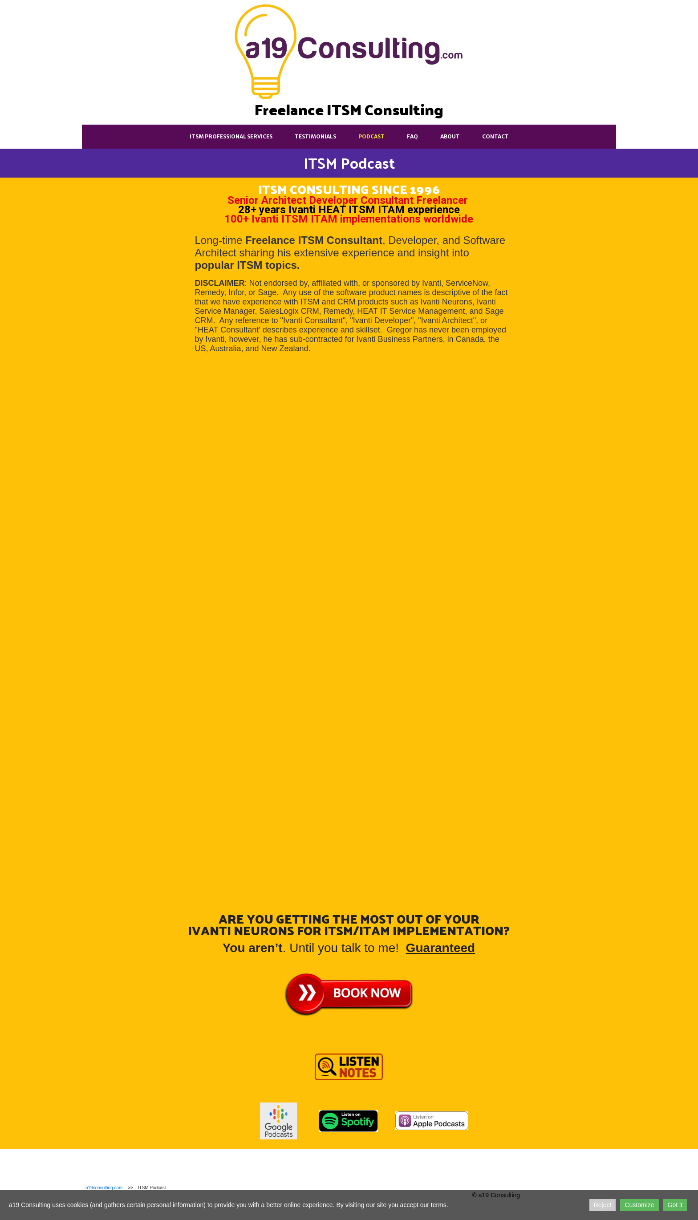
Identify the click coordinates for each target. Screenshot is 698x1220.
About (450, 136)
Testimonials (315, 136)
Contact (495, 136)
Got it (675, 1204)
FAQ (412, 136)
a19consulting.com (103, 1187)
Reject (603, 1204)
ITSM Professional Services (231, 136)
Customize (639, 1204)
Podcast (371, 136)
